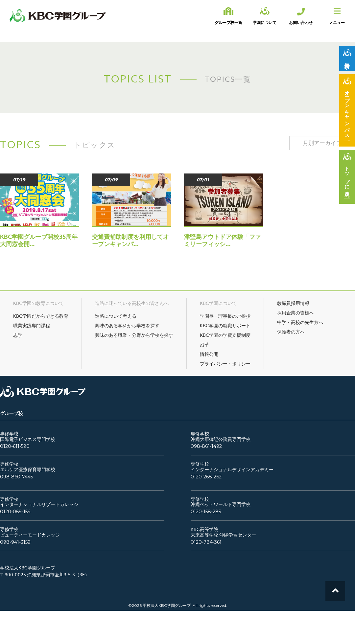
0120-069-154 (15, 512)
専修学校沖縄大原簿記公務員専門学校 (220, 436)
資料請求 (347, 60)
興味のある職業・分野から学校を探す (134, 335)
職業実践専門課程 (31, 325)
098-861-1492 (206, 446)
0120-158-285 (206, 512)
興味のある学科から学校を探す (127, 325)
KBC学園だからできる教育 (40, 316)
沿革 (204, 344)
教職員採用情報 (293, 303)
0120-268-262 (206, 477)
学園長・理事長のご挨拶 (225, 316)
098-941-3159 (15, 542)
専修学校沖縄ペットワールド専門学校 (220, 502)
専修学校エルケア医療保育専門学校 (27, 466)
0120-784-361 (206, 542)
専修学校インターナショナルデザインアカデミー (232, 466)
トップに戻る (347, 178)
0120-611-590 (15, 446)
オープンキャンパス (347, 112)
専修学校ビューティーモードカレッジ (30, 532)
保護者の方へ (291, 332)
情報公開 (209, 354)
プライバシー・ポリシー (225, 363)
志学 (17, 335)
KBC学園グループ (57, 16)
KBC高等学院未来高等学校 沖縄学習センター (223, 532)
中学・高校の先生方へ (300, 322)
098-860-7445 (16, 477)
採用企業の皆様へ (295, 313)
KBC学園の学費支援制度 (225, 335)
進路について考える (115, 316)
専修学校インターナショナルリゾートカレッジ (39, 502)
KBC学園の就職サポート (225, 325)
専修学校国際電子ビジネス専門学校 (27, 436)
